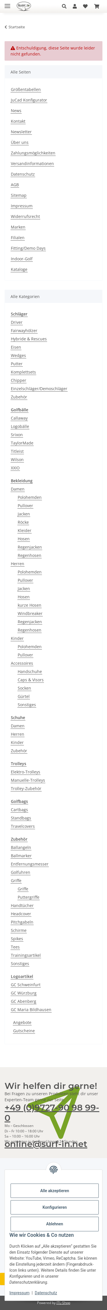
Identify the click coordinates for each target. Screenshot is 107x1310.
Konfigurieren (55, 1207)
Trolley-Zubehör (26, 788)
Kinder (17, 638)
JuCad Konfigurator (29, 100)
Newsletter (21, 131)
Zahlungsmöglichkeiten (33, 153)
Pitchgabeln (22, 922)
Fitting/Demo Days (28, 248)
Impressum (19, 1293)
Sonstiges (27, 704)
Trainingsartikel (26, 955)
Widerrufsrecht (25, 216)
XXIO (15, 468)
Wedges (18, 355)
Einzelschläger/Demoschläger (39, 388)
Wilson (17, 459)
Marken (18, 227)
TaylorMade (22, 443)
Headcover (21, 913)
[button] (66, 6)
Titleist (17, 451)
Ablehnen (54, 1224)
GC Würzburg (24, 993)
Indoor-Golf (22, 258)
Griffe (16, 880)
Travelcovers (23, 826)
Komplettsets (23, 372)
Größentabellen (26, 89)
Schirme (19, 930)
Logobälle (20, 426)
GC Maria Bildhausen (31, 1009)
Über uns (20, 142)
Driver (17, 322)
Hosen (24, 538)
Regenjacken (30, 547)
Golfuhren (20, 872)
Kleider (24, 530)
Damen (18, 489)
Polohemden (30, 497)
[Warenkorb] (96, 6)
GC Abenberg (23, 1001)
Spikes (17, 938)
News (16, 110)
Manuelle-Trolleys (28, 780)
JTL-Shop (63, 1302)
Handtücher (22, 905)
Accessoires (22, 663)
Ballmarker (21, 855)
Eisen (16, 347)
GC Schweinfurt (26, 984)
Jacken (24, 514)
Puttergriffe (28, 897)
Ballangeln (21, 847)
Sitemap (19, 195)
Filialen (18, 237)
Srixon (17, 434)
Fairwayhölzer (24, 330)
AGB (15, 184)
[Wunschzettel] (85, 6)
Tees (15, 947)
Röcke (23, 522)
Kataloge (19, 269)
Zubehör (19, 397)
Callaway (19, 418)
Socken (24, 688)
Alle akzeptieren (54, 1190)
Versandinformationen (32, 163)
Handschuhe (30, 671)
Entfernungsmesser (30, 864)
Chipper (18, 380)
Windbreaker (30, 613)
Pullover (25, 505)
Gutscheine (24, 1030)
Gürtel (24, 696)
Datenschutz (46, 1293)
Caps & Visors (31, 679)
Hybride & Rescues (29, 339)
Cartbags (19, 809)
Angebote (22, 1022)
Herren (17, 563)
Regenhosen (29, 555)
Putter (17, 363)
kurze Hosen (29, 605)
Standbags (21, 818)
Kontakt (18, 121)
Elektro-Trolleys (25, 772)
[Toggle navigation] (7, 3)
